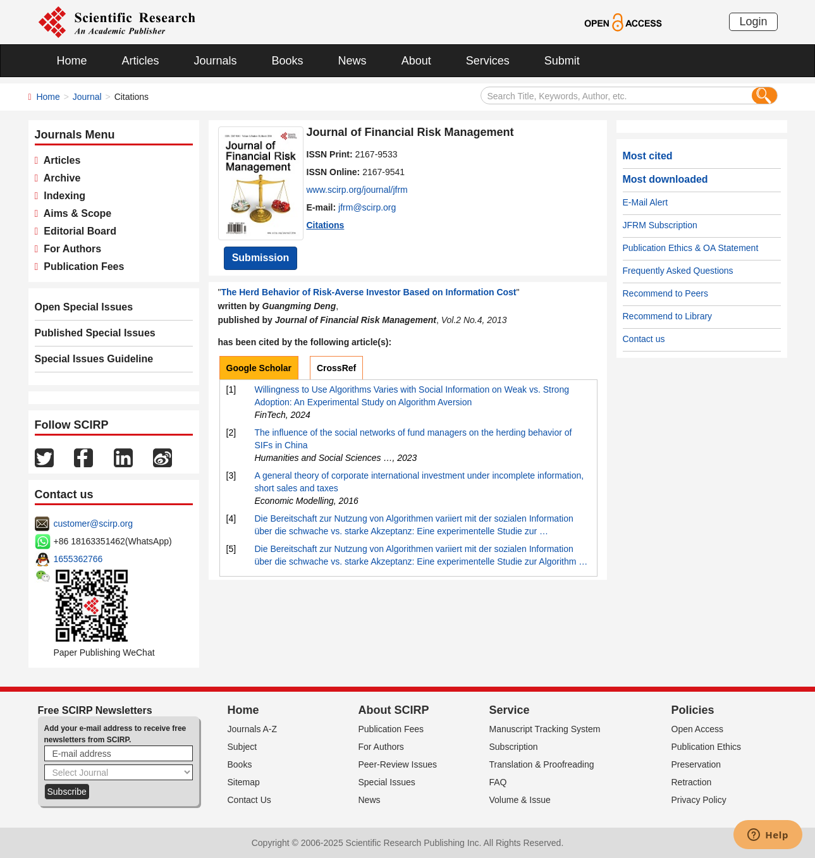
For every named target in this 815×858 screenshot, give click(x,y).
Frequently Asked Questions (678, 271)
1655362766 (78, 559)
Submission (261, 257)
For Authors (69, 248)
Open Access (697, 729)
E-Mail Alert (645, 202)
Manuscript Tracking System (545, 729)
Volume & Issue (520, 800)
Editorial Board (77, 231)
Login (753, 21)
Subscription (513, 747)
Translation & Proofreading (541, 764)
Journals (215, 60)
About (416, 60)
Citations (326, 225)
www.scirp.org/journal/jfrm (357, 190)
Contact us (644, 339)
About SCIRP (393, 710)
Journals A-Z (253, 729)
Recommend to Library (668, 316)
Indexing (61, 195)
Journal (87, 97)
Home (72, 60)
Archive (59, 178)
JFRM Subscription (660, 225)
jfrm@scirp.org (367, 207)
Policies (692, 710)
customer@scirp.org (93, 523)
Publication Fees (81, 266)
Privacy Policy (698, 800)
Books (287, 60)
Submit (562, 60)
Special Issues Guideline (94, 358)
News (352, 60)
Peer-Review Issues (398, 764)
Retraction (691, 782)
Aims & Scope (74, 213)
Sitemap (244, 782)
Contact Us (249, 800)
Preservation (696, 764)
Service (509, 710)
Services (488, 60)
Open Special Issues (84, 307)
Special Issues (386, 782)
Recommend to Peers (665, 293)
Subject (242, 747)
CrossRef (336, 368)
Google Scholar (258, 368)
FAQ (498, 782)
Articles (140, 60)
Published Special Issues (95, 333)
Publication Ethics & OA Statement (691, 248)
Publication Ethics (706, 747)
